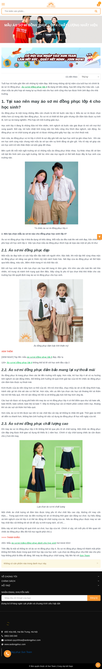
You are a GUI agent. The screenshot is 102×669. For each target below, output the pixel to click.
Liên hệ (94, 239)
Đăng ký (94, 598)
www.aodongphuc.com (15, 644)
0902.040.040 (10, 636)
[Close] (97, 563)
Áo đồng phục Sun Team (19, 652)
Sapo (71, 666)
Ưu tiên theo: (72, 77)
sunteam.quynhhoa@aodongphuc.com (22, 640)
